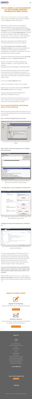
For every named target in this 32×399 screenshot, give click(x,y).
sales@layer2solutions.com (16, 275)
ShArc (16, 342)
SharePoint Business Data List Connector (13, 17)
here (2, 281)
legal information (24, 393)
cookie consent (18, 393)
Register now (16, 309)
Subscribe (16, 378)
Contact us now (16, 326)
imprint (15, 393)
